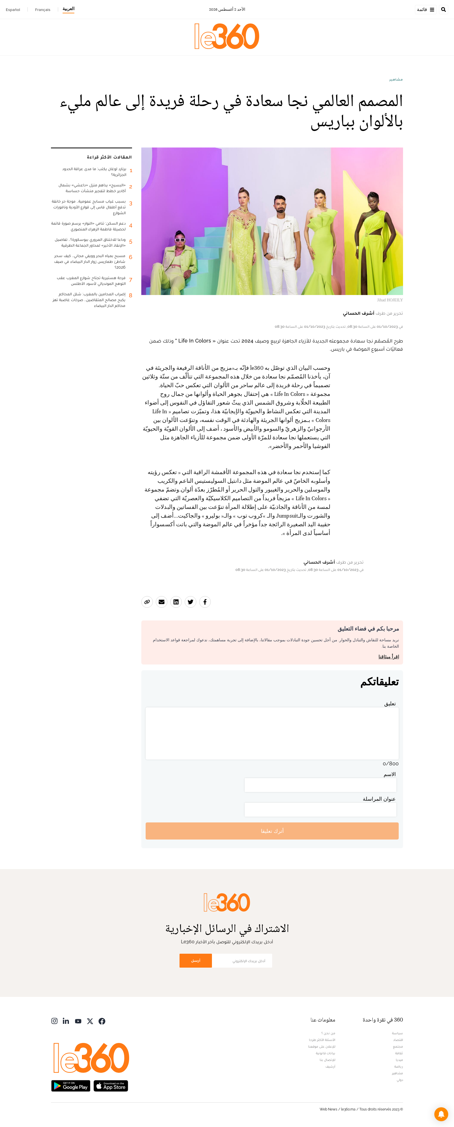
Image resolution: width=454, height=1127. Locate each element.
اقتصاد (398, 1040)
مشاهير (396, 79)
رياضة (398, 1066)
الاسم (390, 774)
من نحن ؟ (328, 1033)
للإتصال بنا (327, 1060)
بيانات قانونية (325, 1053)
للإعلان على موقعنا (321, 1046)
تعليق (390, 703)
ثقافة (399, 1053)
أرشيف (330, 1066)
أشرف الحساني (358, 313)
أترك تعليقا (272, 831)
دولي (400, 1080)
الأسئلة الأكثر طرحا (322, 1040)
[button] (441, 1114)
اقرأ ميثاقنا (388, 657)
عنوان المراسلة (379, 799)
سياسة (397, 1033)
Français (42, 9)
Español (13, 9)
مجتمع (398, 1046)
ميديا (399, 1060)
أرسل (195, 960)
